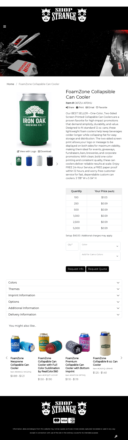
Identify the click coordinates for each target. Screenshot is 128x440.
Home (6, 3)
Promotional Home (23, 3)
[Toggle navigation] (5, 26)
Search (94, 3)
